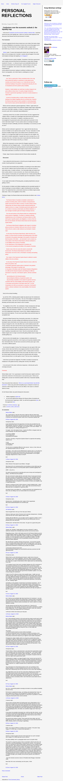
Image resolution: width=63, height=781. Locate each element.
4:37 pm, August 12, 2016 (12, 646)
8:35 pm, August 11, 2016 (12, 525)
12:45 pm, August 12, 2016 (12, 614)
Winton (4, 52)
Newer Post (5, 776)
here (37, 400)
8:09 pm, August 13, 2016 (12, 731)
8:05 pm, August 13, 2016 (12, 723)
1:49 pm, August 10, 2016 (12, 459)
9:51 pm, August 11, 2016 (12, 552)
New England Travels (26, 3)
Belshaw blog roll (15, 3)
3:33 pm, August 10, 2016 (12, 496)
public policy (17, 406)
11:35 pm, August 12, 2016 (12, 698)
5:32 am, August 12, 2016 (12, 593)
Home (2, 3)
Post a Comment (6, 770)
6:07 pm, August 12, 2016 (12, 683)
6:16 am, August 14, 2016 (12, 767)
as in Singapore (23, 56)
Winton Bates (9, 412)
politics (12, 406)
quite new (18, 396)
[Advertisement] (19, 774)
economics (8, 406)
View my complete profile (50, 58)
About (7, 3)
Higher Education (36, 3)
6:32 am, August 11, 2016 (12, 507)
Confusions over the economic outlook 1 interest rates (22, 32)
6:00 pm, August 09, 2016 (12, 419)
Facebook (49, 87)
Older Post (39, 776)
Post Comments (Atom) (14, 779)
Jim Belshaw (9, 509)
